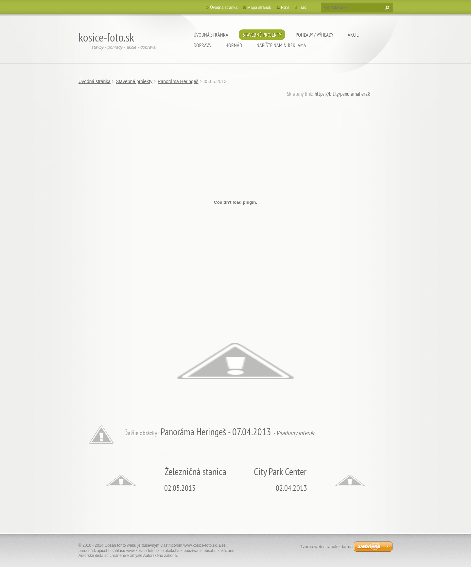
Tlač (302, 7)
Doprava (202, 45)
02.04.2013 (291, 488)
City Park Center (280, 471)
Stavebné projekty (262, 34)
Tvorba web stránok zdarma (326, 546)
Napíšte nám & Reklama (281, 45)
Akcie (353, 34)
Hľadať (386, 7)
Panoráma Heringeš (178, 81)
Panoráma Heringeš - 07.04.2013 (216, 431)
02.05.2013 (180, 488)
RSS (285, 7)
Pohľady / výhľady (314, 34)
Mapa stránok (259, 7)
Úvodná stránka (211, 34)
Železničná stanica (195, 471)
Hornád (233, 45)
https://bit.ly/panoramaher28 (343, 93)
